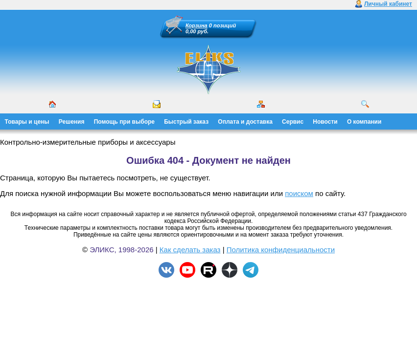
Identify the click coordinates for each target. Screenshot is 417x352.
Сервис (292, 121)
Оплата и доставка (245, 121)
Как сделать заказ (190, 249)
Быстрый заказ (186, 121)
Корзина (196, 25)
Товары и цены (27, 121)
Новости (325, 121)
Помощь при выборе (124, 121)
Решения (72, 121)
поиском (299, 193)
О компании (364, 121)
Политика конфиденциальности (281, 249)
